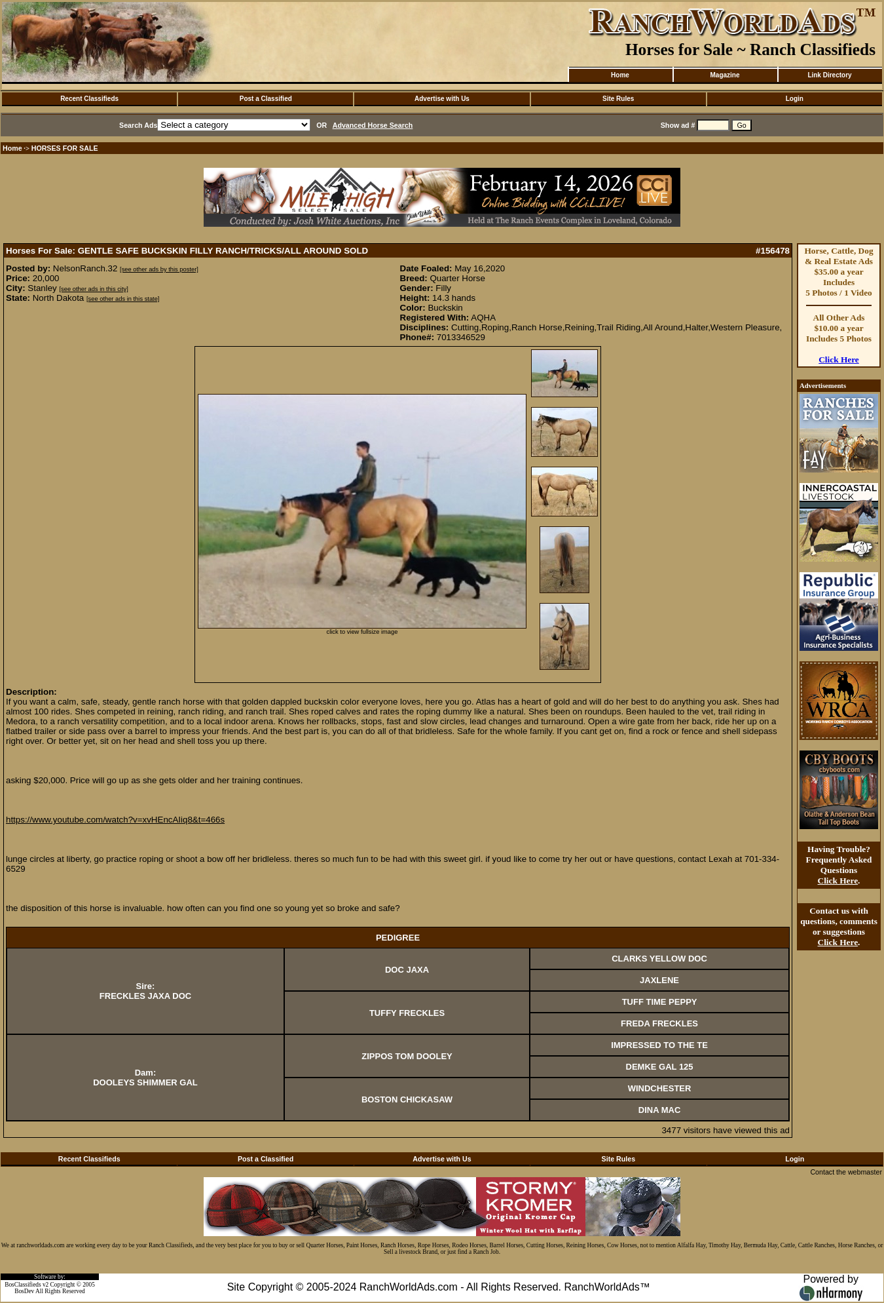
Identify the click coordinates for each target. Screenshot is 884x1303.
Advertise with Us (442, 98)
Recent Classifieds (89, 98)
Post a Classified (266, 98)
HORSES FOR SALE (64, 148)
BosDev (24, 1291)
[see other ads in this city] (94, 289)
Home (620, 75)
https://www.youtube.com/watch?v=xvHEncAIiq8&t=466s (115, 820)
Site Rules (618, 98)
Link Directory (829, 75)
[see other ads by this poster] (159, 269)
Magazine (724, 75)
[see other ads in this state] (122, 299)
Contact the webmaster (846, 1172)
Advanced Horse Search (373, 125)
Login (794, 98)
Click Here (839, 359)
